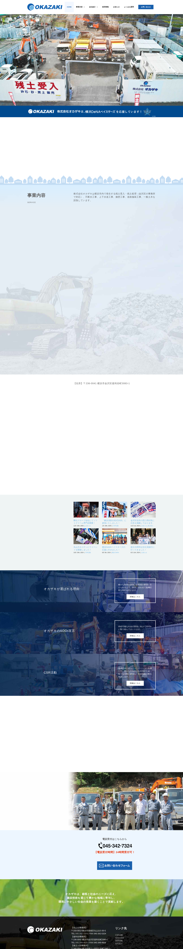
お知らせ (88, 526)
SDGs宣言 (119, 938)
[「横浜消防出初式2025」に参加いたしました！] (114, 509)
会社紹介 (119, 943)
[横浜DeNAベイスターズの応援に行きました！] (114, 536)
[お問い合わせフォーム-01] (114, 862)
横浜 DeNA (115, 552)
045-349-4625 (81, 943)
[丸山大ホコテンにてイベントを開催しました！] (86, 536)
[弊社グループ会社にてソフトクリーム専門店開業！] (86, 509)
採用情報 (119, 941)
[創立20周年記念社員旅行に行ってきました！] (143, 536)
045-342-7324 (81, 934)
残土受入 (150, 526)
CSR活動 (116, 526)
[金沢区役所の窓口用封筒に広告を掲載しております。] (143, 509)
